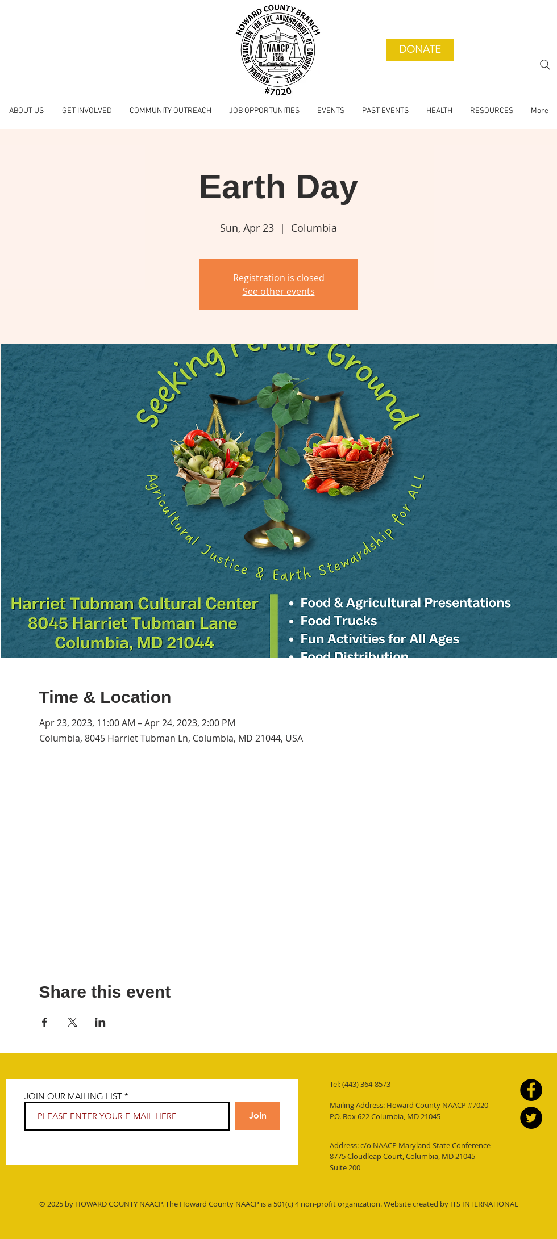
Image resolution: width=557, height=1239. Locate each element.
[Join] (257, 1116)
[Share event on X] (72, 1022)
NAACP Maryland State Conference (432, 1145)
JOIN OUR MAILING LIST (73, 1096)
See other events (279, 291)
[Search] (545, 65)
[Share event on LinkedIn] (100, 1022)
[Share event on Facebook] (44, 1022)
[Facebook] (531, 1090)
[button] (385, 111)
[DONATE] (420, 50)
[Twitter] (531, 1118)
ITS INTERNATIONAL (483, 1204)
